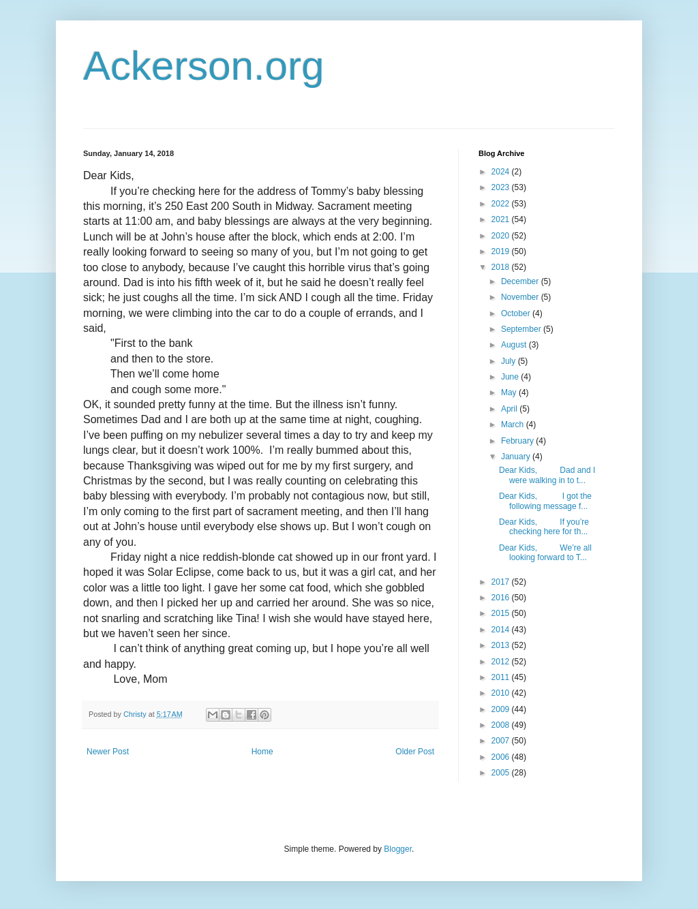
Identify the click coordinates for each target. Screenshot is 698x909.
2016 (501, 597)
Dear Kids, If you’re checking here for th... (544, 526)
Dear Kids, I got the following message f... (545, 500)
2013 (501, 645)
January (516, 456)
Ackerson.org (203, 66)
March (513, 424)
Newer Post (108, 751)
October (516, 313)
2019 (501, 251)
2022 (501, 204)
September (522, 329)
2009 (501, 709)
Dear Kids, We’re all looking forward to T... (545, 552)
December (521, 281)
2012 (501, 661)
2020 (501, 236)
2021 (501, 219)
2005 (501, 772)
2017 (501, 582)
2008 (501, 725)
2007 (501, 740)
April (510, 409)
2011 (501, 677)
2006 (501, 757)
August (515, 345)
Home (262, 751)
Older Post (414, 751)
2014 (501, 629)
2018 (501, 267)
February (518, 441)
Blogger (398, 849)
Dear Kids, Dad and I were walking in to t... (547, 474)
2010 (501, 693)
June (511, 377)
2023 (501, 187)
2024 (501, 171)
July (509, 361)
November (521, 297)
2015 (501, 613)
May (510, 392)
